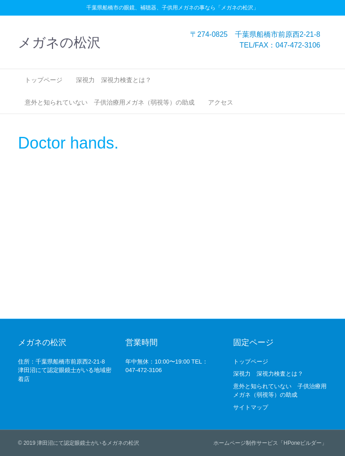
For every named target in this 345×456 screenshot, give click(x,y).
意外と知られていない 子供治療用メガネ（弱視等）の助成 (110, 102)
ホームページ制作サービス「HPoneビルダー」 (270, 443)
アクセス (220, 102)
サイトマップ (250, 407)
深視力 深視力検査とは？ (113, 79)
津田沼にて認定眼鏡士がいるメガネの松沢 (88, 443)
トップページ (43, 79)
